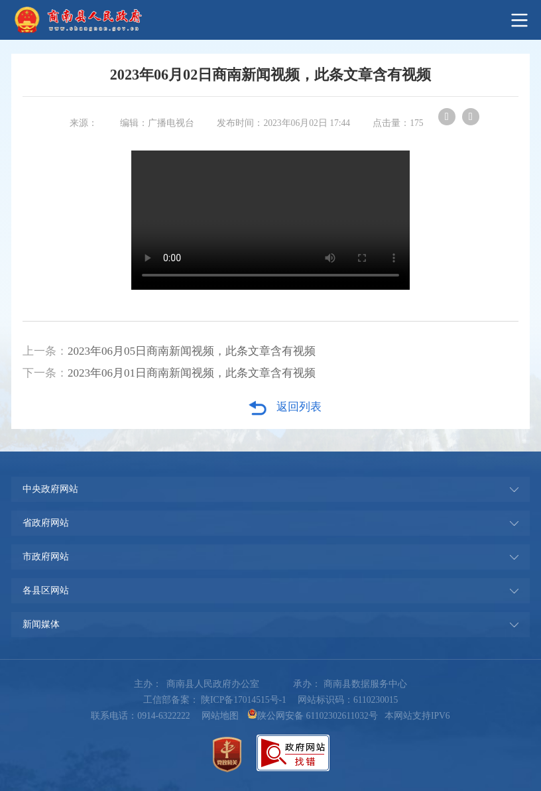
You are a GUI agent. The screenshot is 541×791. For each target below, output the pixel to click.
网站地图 (220, 716)
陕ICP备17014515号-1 (243, 700)
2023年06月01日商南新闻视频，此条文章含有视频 (192, 373)
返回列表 (284, 407)
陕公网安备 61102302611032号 (312, 716)
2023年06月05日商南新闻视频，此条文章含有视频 (192, 351)
